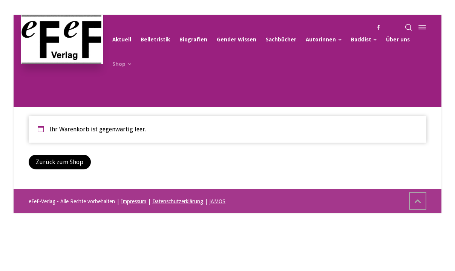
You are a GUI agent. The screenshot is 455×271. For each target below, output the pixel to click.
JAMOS (217, 201)
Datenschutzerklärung (177, 201)
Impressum (133, 201)
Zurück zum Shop (59, 162)
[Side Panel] (420, 27)
